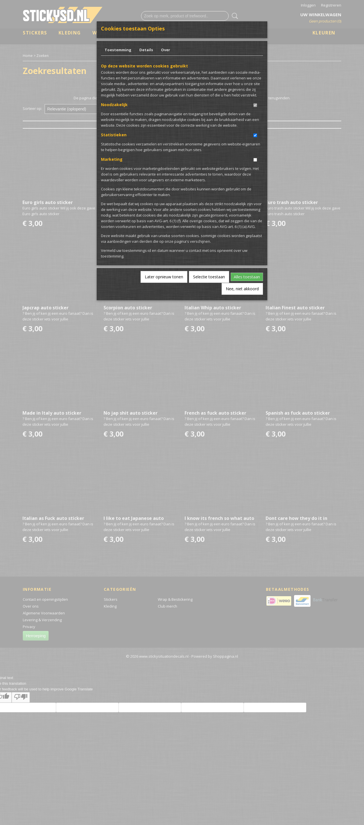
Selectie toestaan (209, 276)
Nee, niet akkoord (242, 288)
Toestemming (118, 49)
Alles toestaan (247, 276)
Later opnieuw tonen (164, 276)
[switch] (255, 105)
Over (165, 49)
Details (146, 49)
